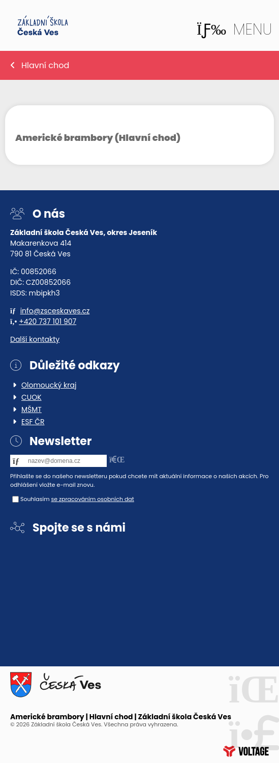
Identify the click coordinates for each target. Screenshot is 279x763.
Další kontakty (34, 339)
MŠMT (31, 409)
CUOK (31, 397)
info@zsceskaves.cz (55, 311)
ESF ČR (33, 422)
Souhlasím (35, 499)
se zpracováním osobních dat (92, 499)
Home (42, 25)
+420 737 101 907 (47, 321)
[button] (234, 29)
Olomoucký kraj (48, 385)
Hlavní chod (45, 65)
